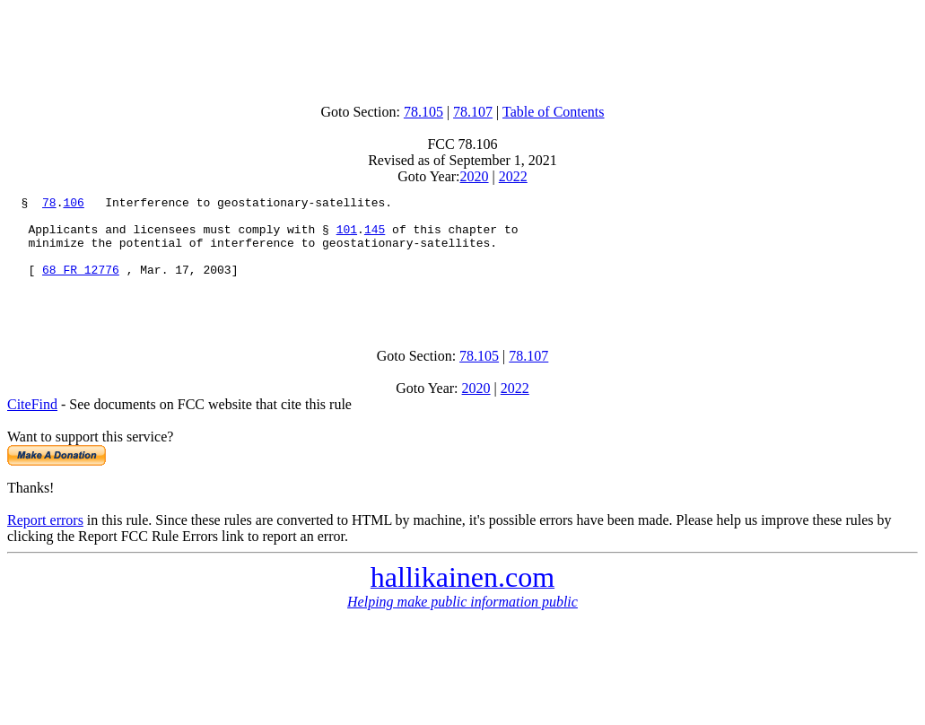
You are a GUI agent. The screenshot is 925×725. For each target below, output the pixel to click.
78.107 (473, 111)
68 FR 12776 (80, 285)
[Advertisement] (463, 47)
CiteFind (32, 425)
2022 (513, 176)
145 (374, 237)
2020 (474, 176)
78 (49, 205)
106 (73, 205)
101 (346, 237)
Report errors (45, 541)
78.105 (423, 111)
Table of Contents (553, 111)
